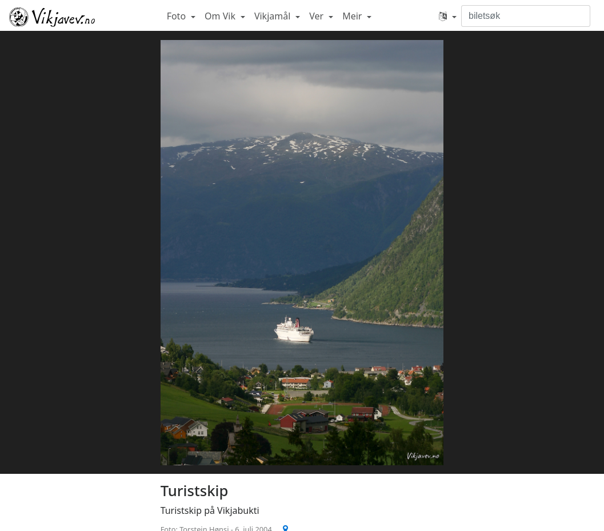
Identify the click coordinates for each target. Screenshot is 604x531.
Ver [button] (317, 16)
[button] (447, 16)
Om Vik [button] (221, 16)
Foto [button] (178, 16)
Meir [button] (353, 16)
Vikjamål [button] (273, 16)
